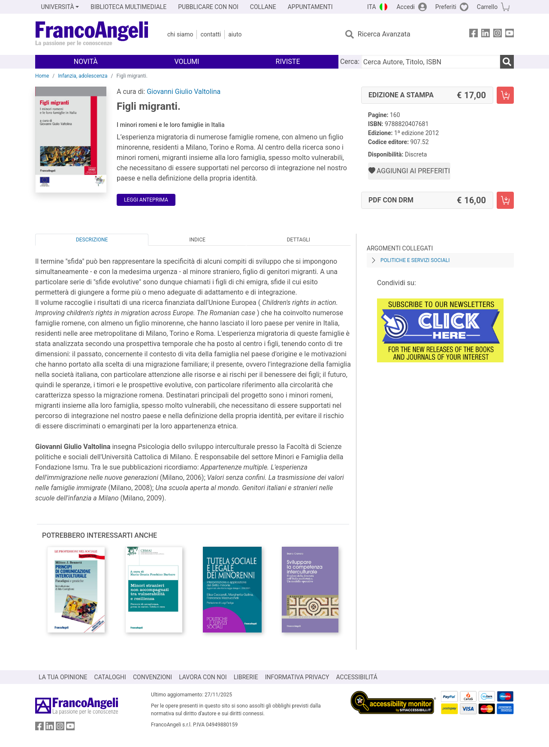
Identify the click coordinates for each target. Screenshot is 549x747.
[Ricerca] (507, 62)
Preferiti (445, 6)
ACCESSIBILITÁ (356, 677)
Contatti (210, 34)
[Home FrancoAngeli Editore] (92, 34)
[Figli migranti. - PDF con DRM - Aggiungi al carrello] (505, 200)
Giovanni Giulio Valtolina (183, 91)
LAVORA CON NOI (203, 677)
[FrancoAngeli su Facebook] (473, 34)
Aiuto (234, 34)
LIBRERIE (246, 677)
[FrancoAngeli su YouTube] (509, 34)
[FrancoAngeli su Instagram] (497, 34)
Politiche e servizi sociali (414, 260)
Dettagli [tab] (298, 240)
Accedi (405, 6)
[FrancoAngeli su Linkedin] (485, 34)
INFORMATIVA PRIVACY (297, 677)
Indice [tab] (197, 240)
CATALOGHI (110, 677)
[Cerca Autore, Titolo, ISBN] (430, 62)
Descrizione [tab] (92, 240)
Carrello (487, 6)
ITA (371, 6)
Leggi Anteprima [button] (146, 200)
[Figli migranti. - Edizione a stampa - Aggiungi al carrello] (505, 95)
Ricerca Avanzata (384, 34)
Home (42, 76)
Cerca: (349, 61)
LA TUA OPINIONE (63, 677)
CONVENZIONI (152, 677)
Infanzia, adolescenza (82, 76)
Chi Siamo (180, 34)
